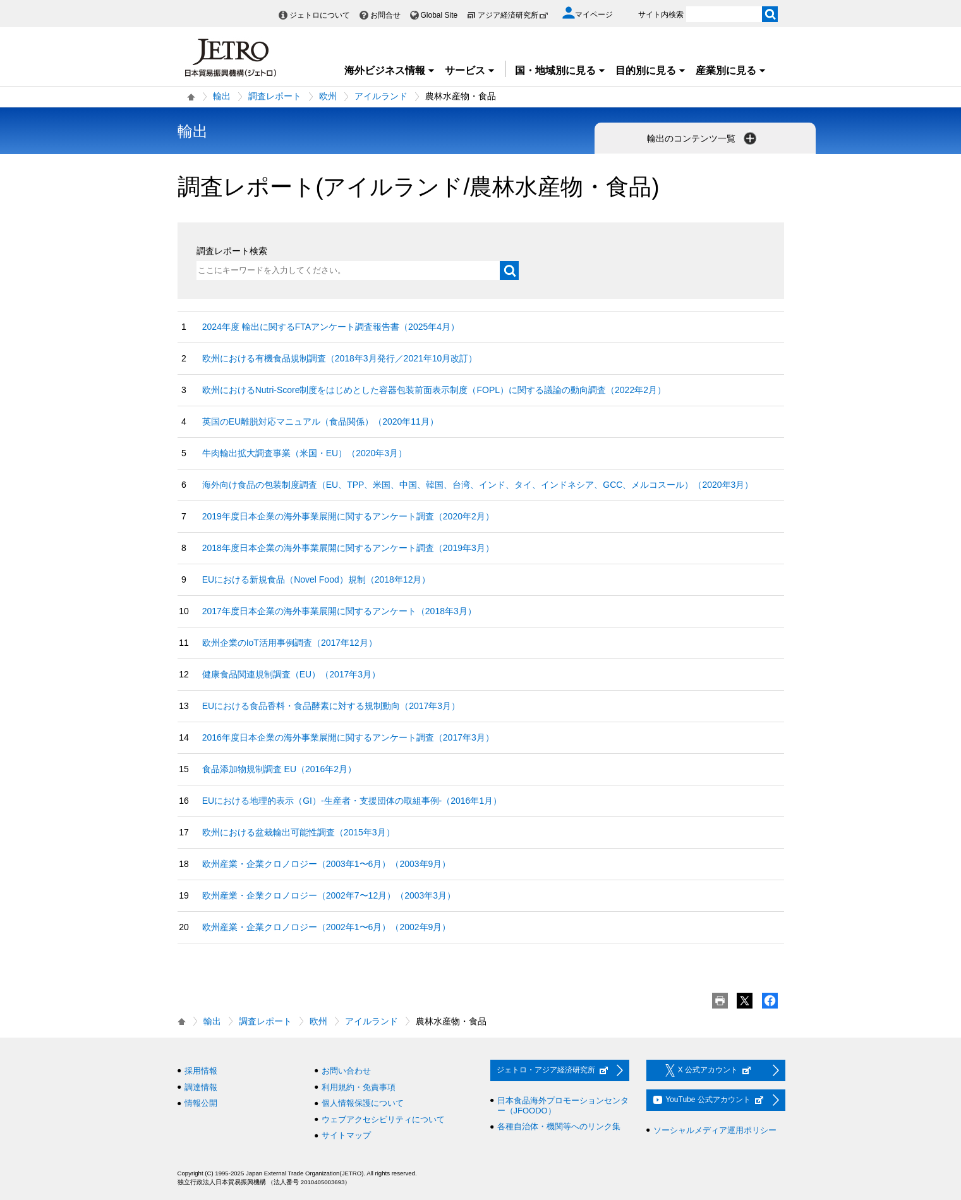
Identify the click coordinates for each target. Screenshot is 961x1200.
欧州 (328, 96)
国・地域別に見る (560, 70)
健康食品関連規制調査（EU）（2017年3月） (291, 674)
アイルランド (381, 96)
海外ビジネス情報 (389, 70)
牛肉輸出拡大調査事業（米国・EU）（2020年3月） (304, 453)
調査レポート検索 (231, 251)
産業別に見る (731, 70)
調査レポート (274, 96)
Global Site (439, 15)
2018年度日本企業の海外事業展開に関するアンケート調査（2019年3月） (348, 548)
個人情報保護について (363, 1103)
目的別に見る (650, 70)
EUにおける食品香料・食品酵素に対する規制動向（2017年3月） (331, 706)
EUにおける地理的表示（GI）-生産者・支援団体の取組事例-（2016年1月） (352, 801)
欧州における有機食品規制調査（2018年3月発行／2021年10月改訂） (340, 358)
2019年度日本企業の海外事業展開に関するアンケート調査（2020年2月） (348, 516)
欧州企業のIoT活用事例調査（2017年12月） (289, 643)
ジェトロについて (319, 15)
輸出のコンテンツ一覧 (703, 138)
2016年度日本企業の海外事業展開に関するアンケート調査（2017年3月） (348, 737)
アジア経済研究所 (513, 15)
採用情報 (200, 1071)
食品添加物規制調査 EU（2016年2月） (279, 769)
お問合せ (385, 15)
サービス (470, 70)
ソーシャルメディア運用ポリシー (715, 1130)
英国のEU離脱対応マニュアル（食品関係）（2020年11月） (320, 421)
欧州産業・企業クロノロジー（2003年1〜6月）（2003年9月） (326, 864)
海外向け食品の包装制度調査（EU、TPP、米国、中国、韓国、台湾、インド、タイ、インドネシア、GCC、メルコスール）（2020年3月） (478, 485)
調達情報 (200, 1087)
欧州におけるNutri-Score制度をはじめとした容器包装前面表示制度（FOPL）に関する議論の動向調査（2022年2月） (434, 390)
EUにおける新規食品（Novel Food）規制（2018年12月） (316, 579)
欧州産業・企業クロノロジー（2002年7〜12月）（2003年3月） (329, 895)
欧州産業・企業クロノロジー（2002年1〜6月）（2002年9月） (326, 927)
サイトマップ (346, 1135)
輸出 (222, 96)
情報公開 (200, 1103)
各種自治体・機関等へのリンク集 (558, 1126)
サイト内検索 (661, 14)
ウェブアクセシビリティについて (383, 1119)
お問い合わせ (346, 1071)
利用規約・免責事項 (359, 1087)
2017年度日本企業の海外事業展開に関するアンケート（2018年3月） (339, 611)
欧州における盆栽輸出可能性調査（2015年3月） (298, 832)
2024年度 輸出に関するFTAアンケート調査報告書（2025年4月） (330, 327)
